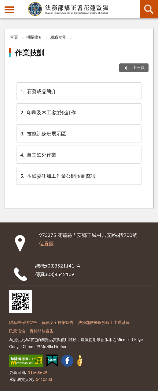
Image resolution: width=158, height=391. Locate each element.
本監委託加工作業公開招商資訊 (57, 175)
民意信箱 (17, 330)
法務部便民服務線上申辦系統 (104, 322)
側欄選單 (9, 9)
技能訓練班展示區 (43, 133)
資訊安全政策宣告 (57, 322)
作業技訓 (29, 52)
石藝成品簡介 (38, 91)
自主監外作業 (38, 154)
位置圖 (46, 243)
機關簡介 (34, 37)
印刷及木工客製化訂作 (48, 112)
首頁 (14, 37)
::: (4, 4)
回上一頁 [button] (137, 67)
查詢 (149, 9)
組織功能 (58, 37)
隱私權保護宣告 (23, 322)
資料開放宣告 (41, 330)
